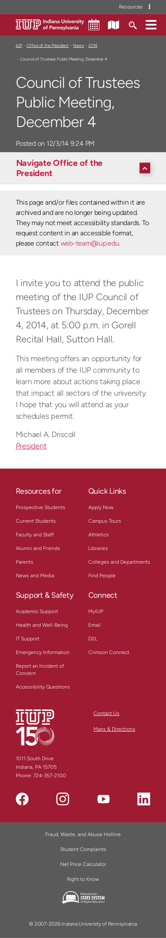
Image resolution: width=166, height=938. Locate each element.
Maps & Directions (114, 729)
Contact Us (106, 713)
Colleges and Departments (119, 562)
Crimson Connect (108, 652)
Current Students (36, 521)
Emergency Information (43, 652)
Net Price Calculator (83, 864)
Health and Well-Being (42, 625)
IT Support (27, 639)
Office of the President (47, 45)
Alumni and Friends (38, 548)
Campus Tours (104, 521)
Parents (24, 562)
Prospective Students (40, 507)
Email (94, 625)
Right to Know (83, 879)
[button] (151, 24)
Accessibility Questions (43, 687)
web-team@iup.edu (90, 243)
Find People (102, 576)
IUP (19, 45)
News (78, 45)
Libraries (98, 548)
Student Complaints (83, 849)
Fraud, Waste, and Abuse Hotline (83, 834)
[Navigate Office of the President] (85, 168)
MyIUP (95, 611)
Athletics (98, 535)
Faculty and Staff (35, 535)
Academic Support (37, 611)
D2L (92, 639)
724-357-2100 (49, 776)
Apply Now (101, 507)
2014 (92, 45)
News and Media (35, 576)
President (31, 446)
